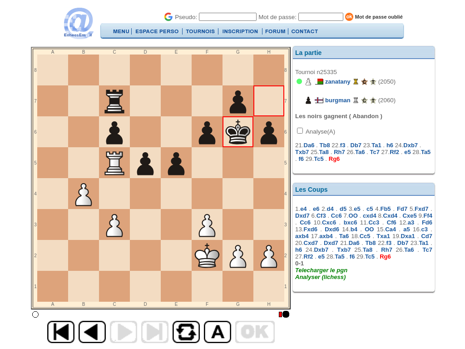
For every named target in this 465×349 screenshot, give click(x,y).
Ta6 (360, 152)
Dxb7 (410, 145)
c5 (369, 208)
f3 (343, 145)
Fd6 (427, 222)
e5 (407, 152)
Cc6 (336, 215)
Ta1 (376, 145)
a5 (406, 229)
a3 (411, 222)
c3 (424, 229)
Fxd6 (310, 229)
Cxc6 (329, 222)
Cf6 (391, 222)
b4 (354, 229)
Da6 (309, 145)
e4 (303, 208)
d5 (343, 208)
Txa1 (383, 236)
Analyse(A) (319, 131)
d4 (329, 208)
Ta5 (425, 152)
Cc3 (373, 222)
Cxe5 (410, 215)
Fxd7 (421, 208)
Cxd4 (390, 215)
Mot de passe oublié (379, 17)
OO (353, 215)
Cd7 (426, 236)
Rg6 (334, 158)
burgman (338, 100)
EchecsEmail (78, 23)
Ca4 (390, 229)
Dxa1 (408, 236)
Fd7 (402, 208)
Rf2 (394, 152)
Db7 (356, 145)
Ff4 (428, 215)
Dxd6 (332, 229)
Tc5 (318, 158)
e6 (316, 208)
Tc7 (374, 152)
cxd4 (369, 215)
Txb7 (302, 152)
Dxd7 (302, 215)
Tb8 (325, 145)
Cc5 (365, 236)
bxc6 (350, 222)
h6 (389, 145)
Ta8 (324, 152)
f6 (301, 158)
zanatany (338, 81)
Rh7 (339, 152)
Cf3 (321, 215)
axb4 (302, 236)
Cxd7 (311, 242)
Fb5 (385, 208)
